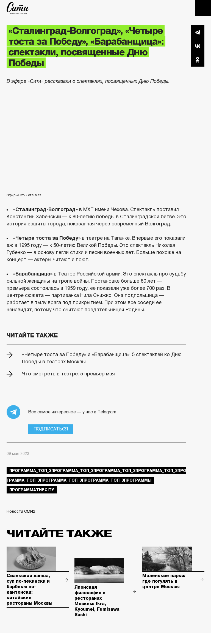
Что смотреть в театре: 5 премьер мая (68, 373)
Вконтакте (197, 46)
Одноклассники (197, 60)
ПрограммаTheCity (31, 490)
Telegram (197, 32)
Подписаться (51, 429)
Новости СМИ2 (21, 511)
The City (18, 8)
